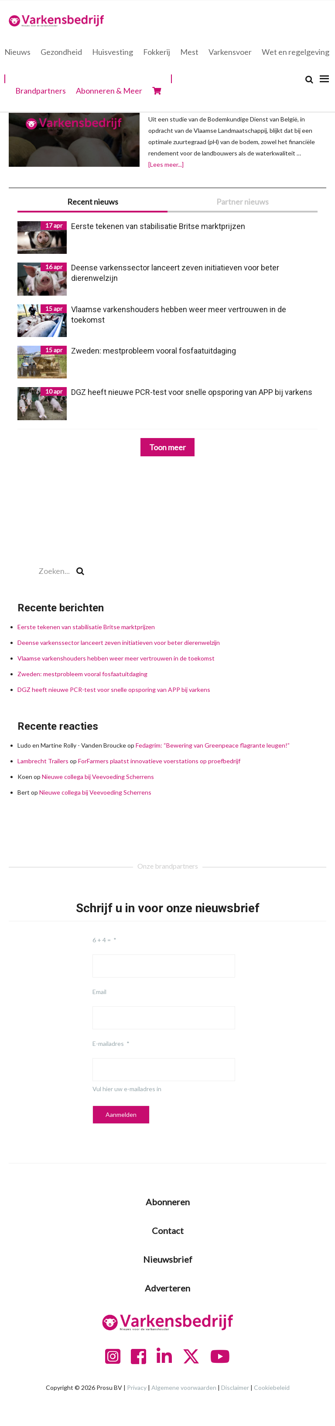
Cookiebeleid (272, 1387)
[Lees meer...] (166, 164)
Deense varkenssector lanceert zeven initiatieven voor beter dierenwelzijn (119, 642)
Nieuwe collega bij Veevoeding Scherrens (98, 776)
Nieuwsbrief (167, 1259)
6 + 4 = (101, 940)
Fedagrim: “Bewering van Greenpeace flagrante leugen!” (213, 745)
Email (99, 991)
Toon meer (167, 447)
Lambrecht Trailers (42, 761)
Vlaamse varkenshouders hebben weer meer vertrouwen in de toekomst (116, 658)
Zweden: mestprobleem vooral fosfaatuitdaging (82, 674)
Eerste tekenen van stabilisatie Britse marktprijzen (86, 626)
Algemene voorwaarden (183, 1387)
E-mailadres (108, 1043)
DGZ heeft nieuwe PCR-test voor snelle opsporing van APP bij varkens (113, 689)
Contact (168, 1230)
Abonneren (168, 1202)
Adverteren (167, 1288)
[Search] (309, 79)
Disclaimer (235, 1387)
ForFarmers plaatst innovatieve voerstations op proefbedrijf (159, 761)
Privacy (137, 1387)
